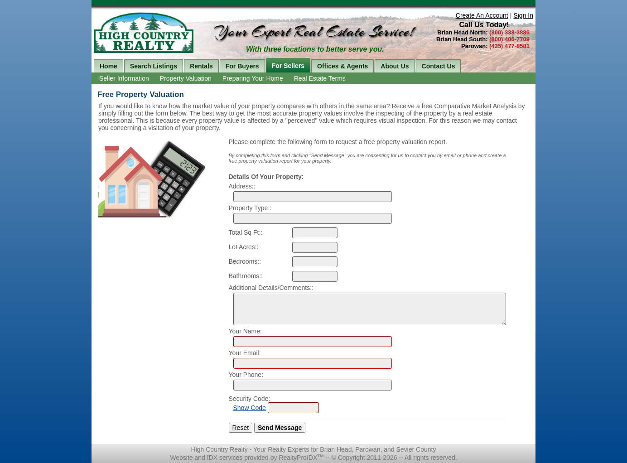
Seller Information (124, 78)
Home (108, 66)
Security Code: (249, 398)
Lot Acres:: (244, 247)
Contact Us (438, 66)
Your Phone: (246, 374)
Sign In (523, 15)
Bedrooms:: (245, 261)
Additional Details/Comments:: (271, 287)
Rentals (201, 66)
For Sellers (288, 65)
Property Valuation (186, 78)
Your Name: (245, 331)
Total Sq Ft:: (246, 232)
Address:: (242, 186)
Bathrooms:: (246, 276)
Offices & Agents (342, 66)
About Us (395, 66)
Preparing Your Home (252, 78)
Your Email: (245, 353)
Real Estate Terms (320, 78)
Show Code (249, 407)
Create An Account (482, 15)
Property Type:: (250, 208)
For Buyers (242, 66)
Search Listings (153, 66)
